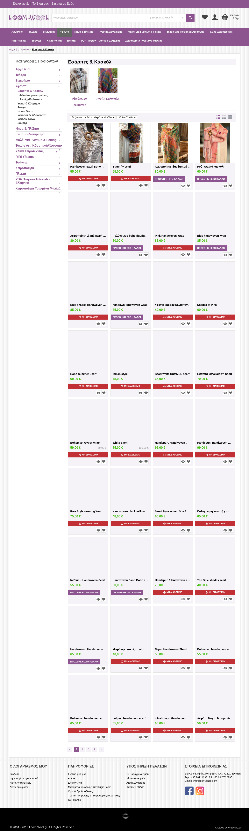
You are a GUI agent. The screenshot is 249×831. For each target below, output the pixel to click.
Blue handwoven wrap (211, 235)
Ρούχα (22, 107)
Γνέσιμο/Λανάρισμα (110, 31)
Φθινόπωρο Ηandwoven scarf (173, 718)
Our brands (74, 799)
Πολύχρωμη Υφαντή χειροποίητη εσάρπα (215, 511)
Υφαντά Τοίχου (27, 119)
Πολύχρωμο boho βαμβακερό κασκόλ (131, 235)
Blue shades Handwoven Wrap (88, 304)
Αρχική (13, 49)
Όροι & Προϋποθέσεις (80, 791)
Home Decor (25, 111)
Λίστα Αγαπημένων (20, 782)
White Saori (120, 442)
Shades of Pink (207, 304)
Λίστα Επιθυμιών (136, 778)
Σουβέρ (22, 122)
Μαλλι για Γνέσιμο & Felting (144, 31)
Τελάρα (33, 31)
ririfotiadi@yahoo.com (205, 780)
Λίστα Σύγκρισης (135, 782)
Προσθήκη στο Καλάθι (169, 179)
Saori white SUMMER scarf (172, 374)
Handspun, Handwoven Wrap (215, 442)
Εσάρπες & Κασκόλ (30, 90)
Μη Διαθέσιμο (88, 178)
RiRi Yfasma (18, 40)
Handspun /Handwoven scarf (173, 580)
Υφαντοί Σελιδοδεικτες (32, 115)
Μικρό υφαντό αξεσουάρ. (129, 649)
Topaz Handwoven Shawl (171, 649)
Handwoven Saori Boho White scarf (88, 166)
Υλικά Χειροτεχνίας (221, 31)
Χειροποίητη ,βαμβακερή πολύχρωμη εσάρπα (173, 166)
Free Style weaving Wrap (86, 511)
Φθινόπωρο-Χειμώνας (33, 95)
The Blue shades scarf (211, 580)
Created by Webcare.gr (228, 827)
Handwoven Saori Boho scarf (131, 580)
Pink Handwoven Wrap (169, 235)
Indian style (120, 374)
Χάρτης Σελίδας (135, 787)
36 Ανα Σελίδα (127, 117)
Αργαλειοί (17, 31)
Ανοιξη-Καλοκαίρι (30, 99)
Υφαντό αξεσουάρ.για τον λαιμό (173, 304)
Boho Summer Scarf (83, 374)
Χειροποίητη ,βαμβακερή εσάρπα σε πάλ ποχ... (88, 235)
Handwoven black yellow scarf (131, 511)
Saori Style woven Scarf (170, 511)
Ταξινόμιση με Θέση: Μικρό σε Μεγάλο (93, 117)
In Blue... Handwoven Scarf (87, 580)
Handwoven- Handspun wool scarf (88, 649)
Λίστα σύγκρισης (19, 787)
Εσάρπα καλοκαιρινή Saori (214, 374)
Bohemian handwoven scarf (215, 649)
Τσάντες (36, 40)
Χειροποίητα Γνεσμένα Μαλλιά (143, 40)
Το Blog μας (40, 3)
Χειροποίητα (54, 40)
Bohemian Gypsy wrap (85, 442)
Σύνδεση (14, 774)
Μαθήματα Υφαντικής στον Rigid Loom (89, 787)
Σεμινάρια (48, 31)
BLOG (71, 778)
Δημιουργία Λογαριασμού (24, 778)
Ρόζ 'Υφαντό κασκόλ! (210, 166)
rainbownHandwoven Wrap (130, 304)
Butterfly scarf (122, 166)
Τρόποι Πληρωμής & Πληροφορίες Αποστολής (94, 795)
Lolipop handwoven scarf (129, 718)
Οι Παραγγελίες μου (137, 774)
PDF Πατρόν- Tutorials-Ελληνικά (100, 40)
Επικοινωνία (21, 3)
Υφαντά (64, 31)
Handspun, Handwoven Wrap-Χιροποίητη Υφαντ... (173, 442)
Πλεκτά (71, 40)
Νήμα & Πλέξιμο (84, 31)
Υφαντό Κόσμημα (29, 103)
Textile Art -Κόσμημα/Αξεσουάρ (185, 31)
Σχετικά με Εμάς (63, 3)
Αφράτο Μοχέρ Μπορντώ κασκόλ (215, 718)
